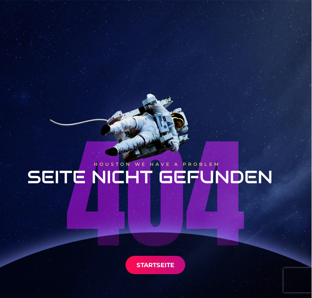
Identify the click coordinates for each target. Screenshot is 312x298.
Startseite (155, 265)
